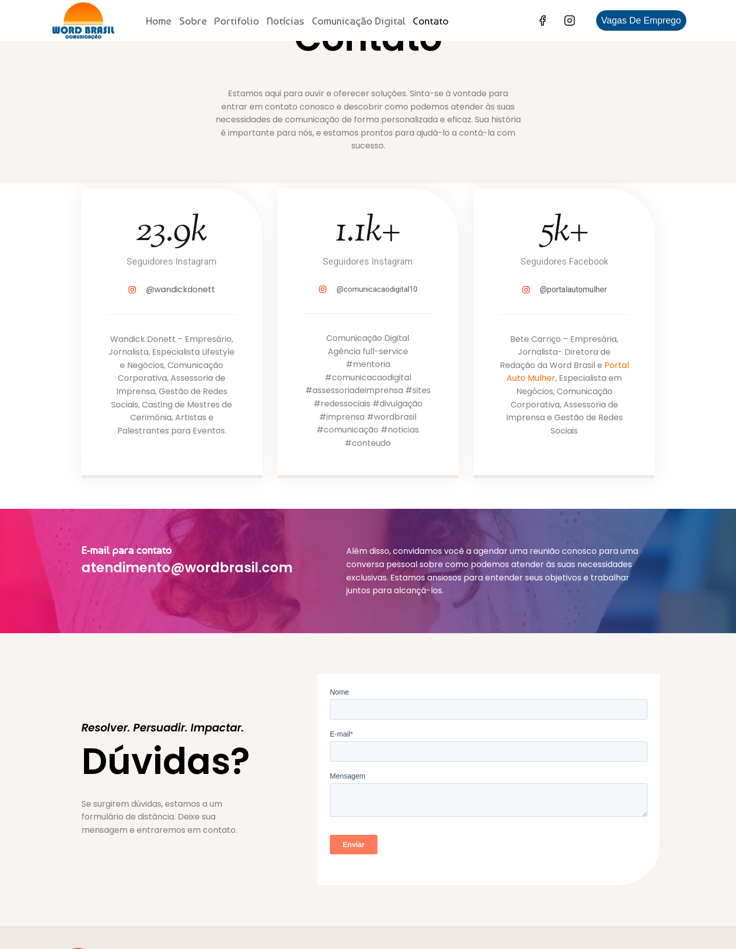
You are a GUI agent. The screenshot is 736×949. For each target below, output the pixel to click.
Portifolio (236, 20)
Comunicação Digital (359, 20)
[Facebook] (542, 20)
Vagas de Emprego (641, 20)
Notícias (285, 20)
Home (159, 20)
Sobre (193, 20)
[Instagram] (569, 20)
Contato (431, 20)
